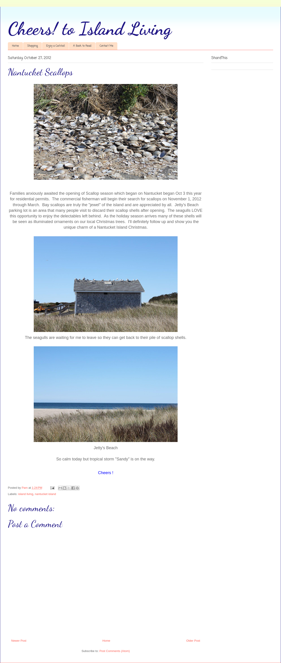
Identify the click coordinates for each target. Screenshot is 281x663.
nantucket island (45, 494)
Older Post (193, 640)
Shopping (32, 46)
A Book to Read (82, 46)
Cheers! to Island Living (90, 28)
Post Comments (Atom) (114, 651)
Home (15, 46)
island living (25, 494)
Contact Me (106, 46)
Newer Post (18, 640)
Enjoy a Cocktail (55, 46)
